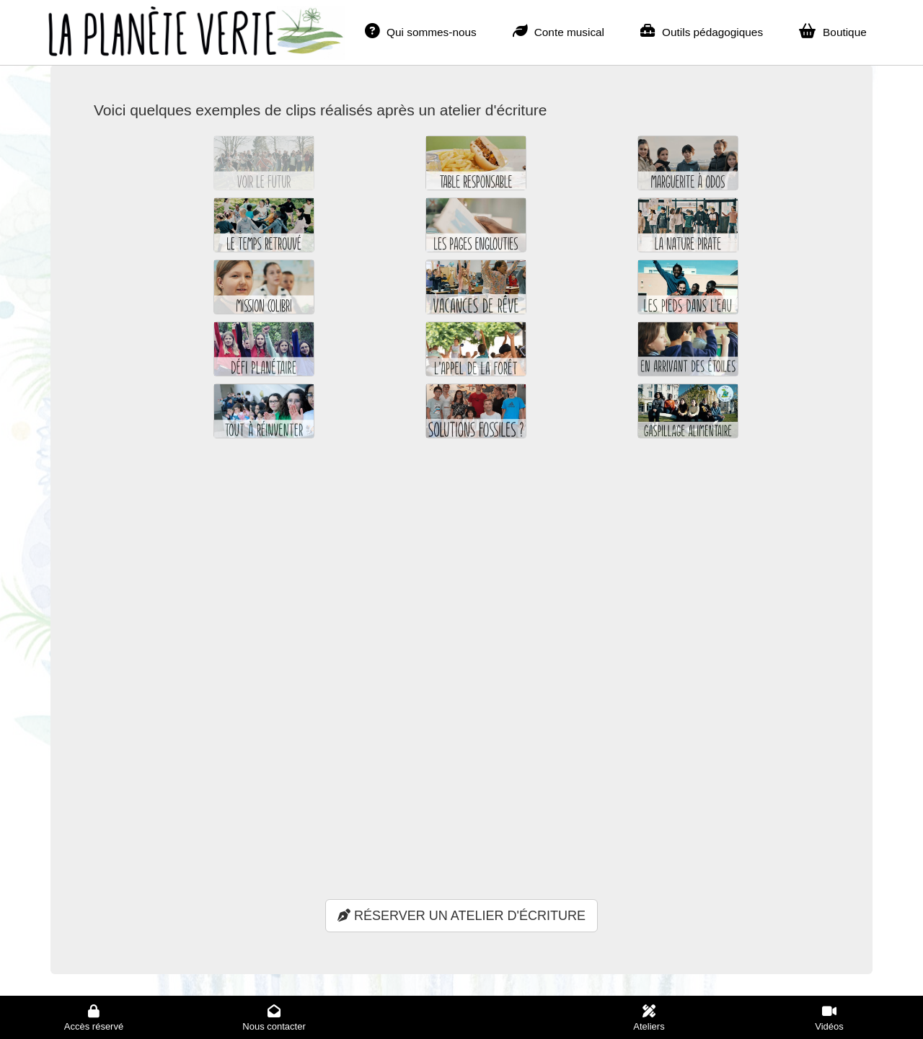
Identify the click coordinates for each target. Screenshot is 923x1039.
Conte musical (558, 31)
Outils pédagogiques (701, 31)
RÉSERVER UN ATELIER (461, 915)
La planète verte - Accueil (173, 24)
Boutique (833, 31)
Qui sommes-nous (421, 31)
